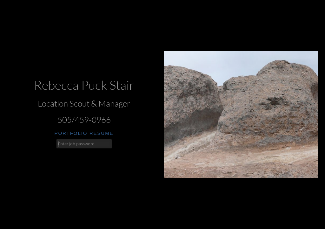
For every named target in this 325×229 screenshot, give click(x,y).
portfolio (70, 133)
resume (102, 133)
